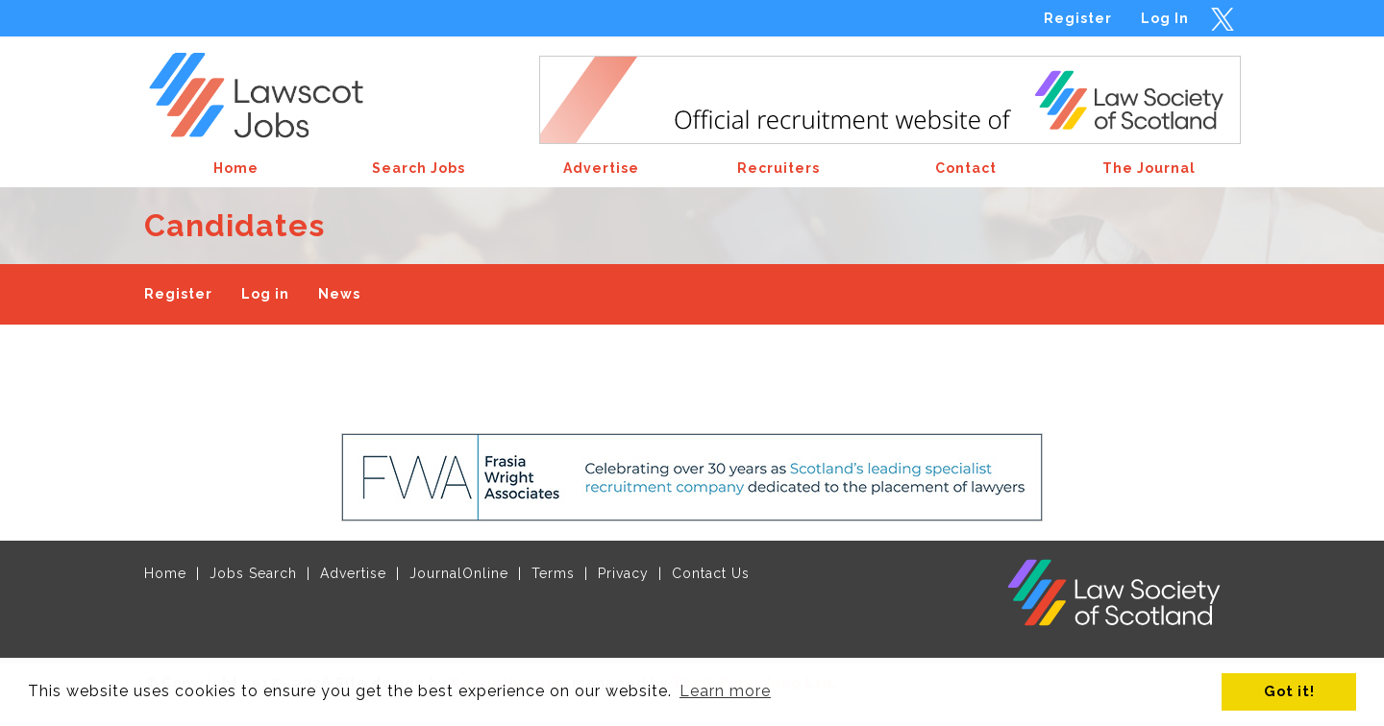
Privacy (623, 573)
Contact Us (711, 573)
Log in (265, 294)
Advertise (353, 573)
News (339, 294)
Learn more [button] (725, 691)
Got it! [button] (1289, 691)
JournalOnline (458, 573)
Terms (553, 573)
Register (1078, 18)
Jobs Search (253, 573)
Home (165, 573)
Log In (1165, 18)
